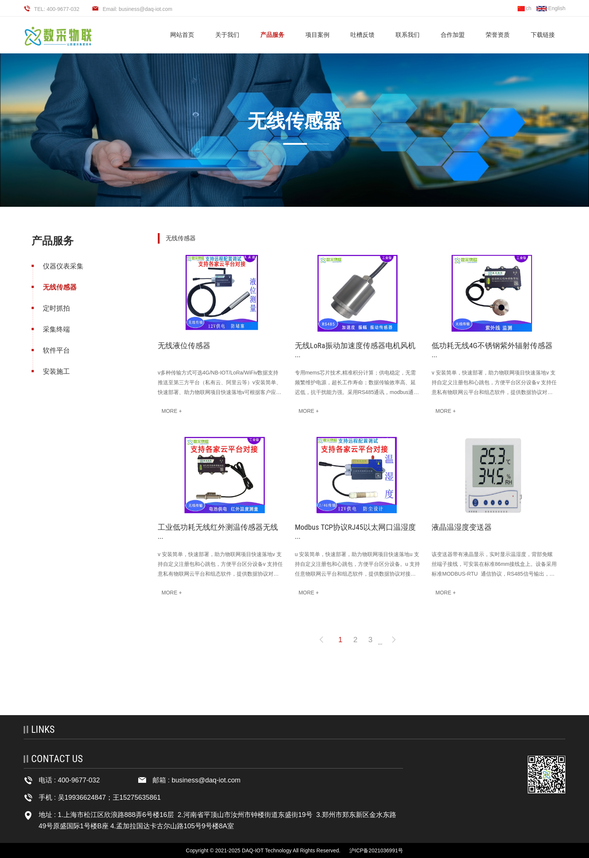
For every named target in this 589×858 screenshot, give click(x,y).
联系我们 (408, 35)
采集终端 (55, 329)
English (550, 8)
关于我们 (227, 35)
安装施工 (55, 371)
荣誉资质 (498, 35)
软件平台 (55, 350)
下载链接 (543, 35)
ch (525, 8)
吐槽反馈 (362, 35)
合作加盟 (453, 35)
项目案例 (317, 35)
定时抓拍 (55, 308)
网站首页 (182, 35)
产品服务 (272, 35)
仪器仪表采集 (62, 266)
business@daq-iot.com (206, 780)
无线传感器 (59, 287)
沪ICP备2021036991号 (376, 850)
